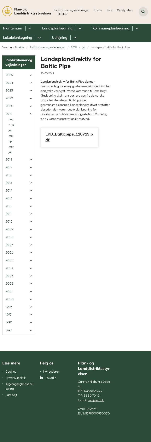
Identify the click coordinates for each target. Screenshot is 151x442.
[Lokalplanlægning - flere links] (39, 37)
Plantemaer (12, 28)
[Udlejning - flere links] (74, 37)
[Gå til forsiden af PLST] (25, 11)
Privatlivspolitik (15, 378)
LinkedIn (50, 378)
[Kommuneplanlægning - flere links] (136, 28)
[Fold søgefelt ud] (143, 11)
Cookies (10, 371)
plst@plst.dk (96, 400)
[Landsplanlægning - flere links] (79, 28)
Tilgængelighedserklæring (19, 386)
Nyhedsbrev (51, 371)
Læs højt (11, 395)
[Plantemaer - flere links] (29, 28)
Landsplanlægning (57, 28)
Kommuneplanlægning (110, 28)
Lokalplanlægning (17, 37)
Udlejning (59, 37)
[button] (30, 75)
